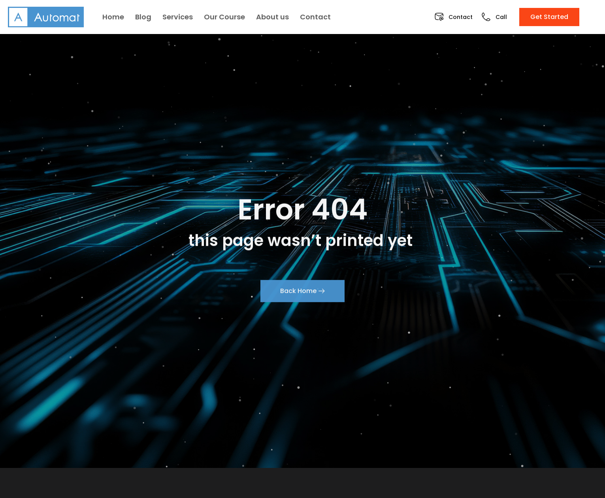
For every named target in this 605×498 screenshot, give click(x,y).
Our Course (224, 17)
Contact (315, 17)
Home (113, 17)
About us (272, 17)
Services (177, 17)
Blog (143, 17)
